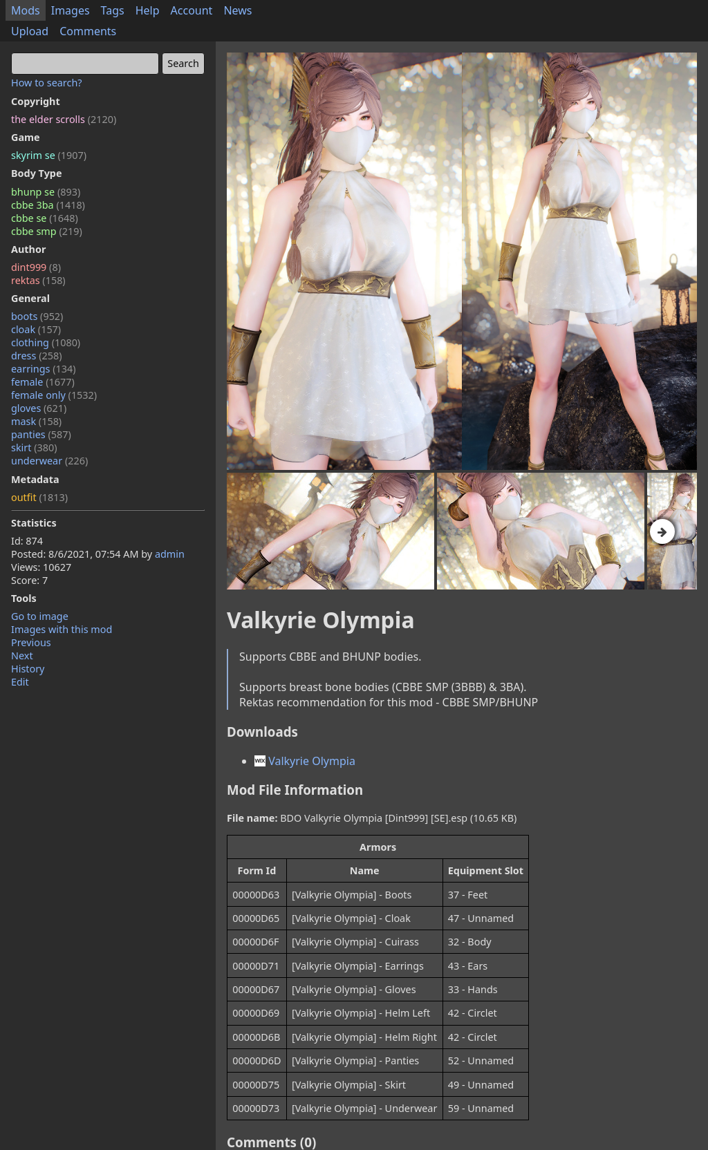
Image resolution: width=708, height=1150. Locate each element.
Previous (31, 642)
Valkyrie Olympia (304, 761)
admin (170, 553)
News (237, 10)
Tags (112, 10)
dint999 (36, 267)
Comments (87, 31)
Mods (25, 10)
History (27, 668)
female (43, 381)
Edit (20, 681)
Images (70, 10)
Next (22, 655)
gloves (38, 408)
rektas (38, 280)
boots (37, 316)
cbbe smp (46, 231)
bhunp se (45, 191)
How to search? (46, 82)
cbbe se (44, 218)
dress (36, 355)
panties (41, 434)
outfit (39, 497)
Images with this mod (61, 629)
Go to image (39, 616)
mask (36, 421)
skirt (34, 447)
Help (148, 10)
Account (192, 10)
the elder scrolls (63, 119)
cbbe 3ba (48, 204)
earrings (43, 368)
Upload (29, 31)
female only (54, 395)
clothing (45, 342)
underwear (49, 460)
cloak (36, 329)
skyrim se (48, 155)
